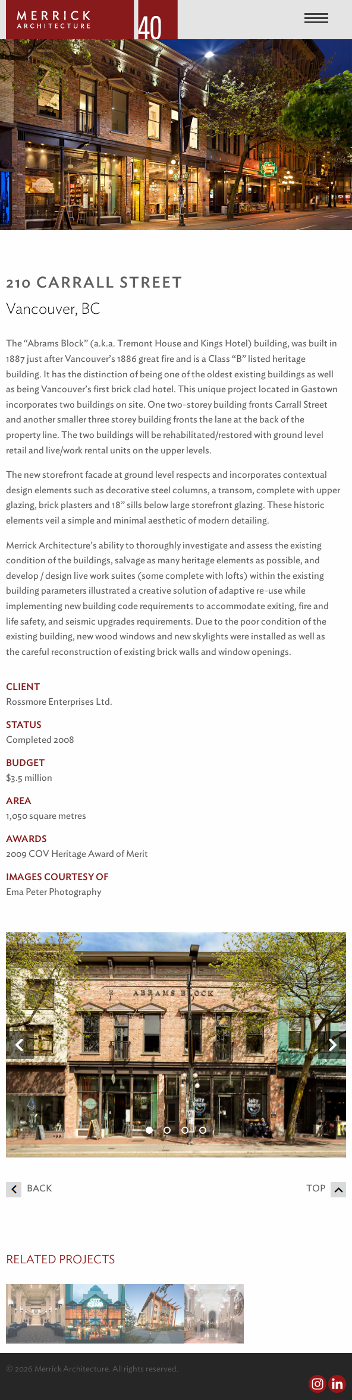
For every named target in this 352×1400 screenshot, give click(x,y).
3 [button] (185, 1130)
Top (326, 1188)
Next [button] (332, 1045)
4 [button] (203, 1130)
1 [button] (149, 1130)
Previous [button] (20, 1045)
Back (29, 1188)
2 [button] (167, 1130)
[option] (176, 1045)
